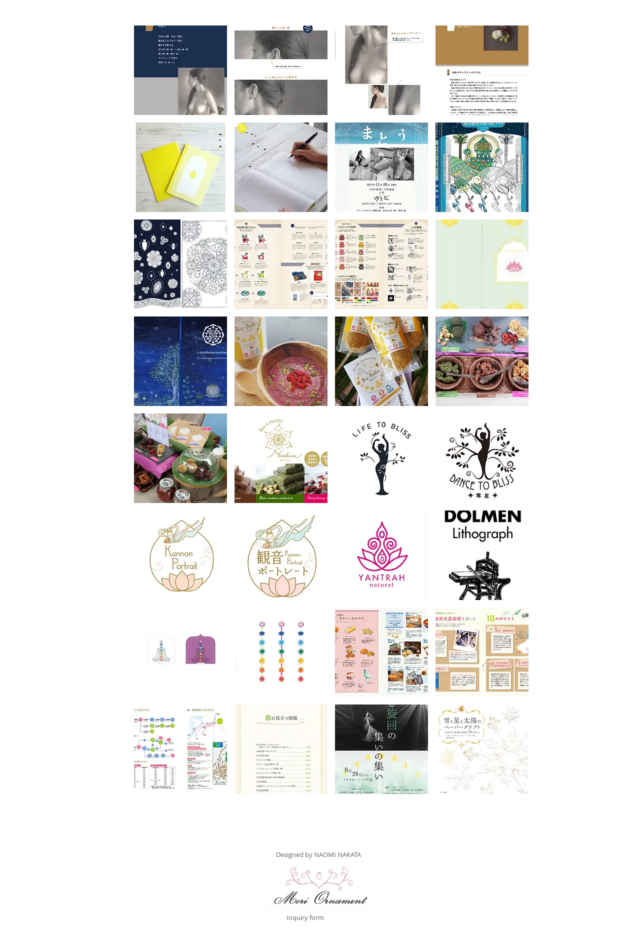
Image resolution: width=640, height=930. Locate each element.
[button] (180, 70)
